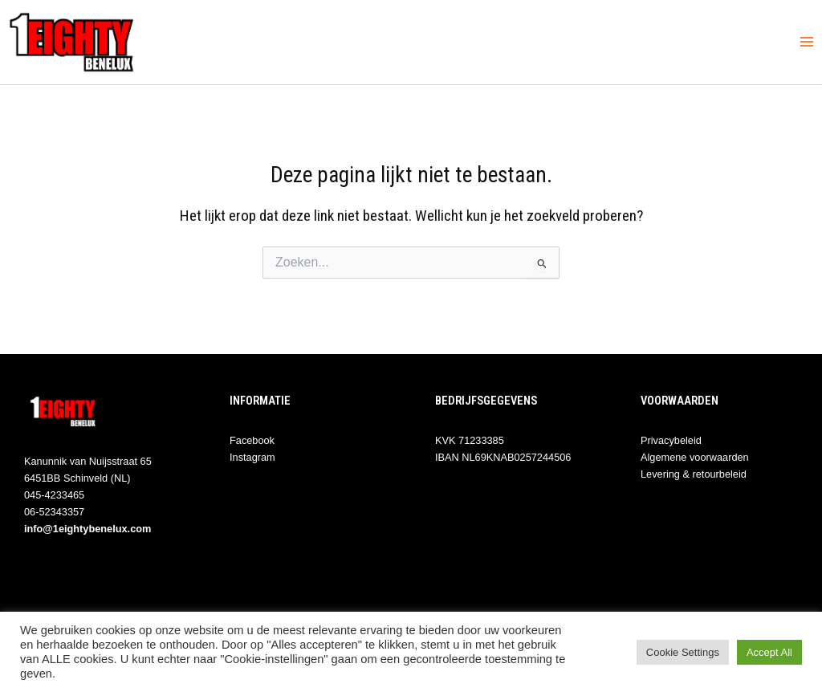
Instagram (252, 457)
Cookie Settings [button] (682, 652)
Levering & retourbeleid (694, 474)
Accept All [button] (769, 652)
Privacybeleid (671, 440)
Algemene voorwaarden (695, 457)
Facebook (252, 440)
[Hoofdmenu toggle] (806, 41)
